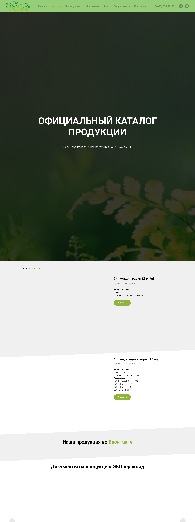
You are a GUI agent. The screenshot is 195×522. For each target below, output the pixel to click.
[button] (122, 303)
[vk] (181, 6)
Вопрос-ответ (122, 6)
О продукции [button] (73, 6)
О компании (93, 6)
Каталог (56, 6)
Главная (43, 6)
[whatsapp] (187, 6)
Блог (107, 6)
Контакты (140, 6)
